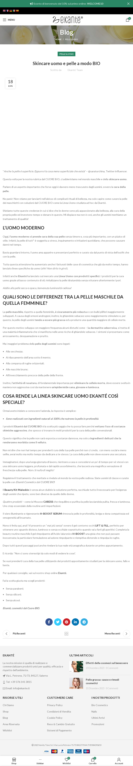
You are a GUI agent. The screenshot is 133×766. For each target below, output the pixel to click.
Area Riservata (11, 724)
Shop (6, 711)
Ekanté (62, 572)
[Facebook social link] (49, 622)
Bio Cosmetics (99, 705)
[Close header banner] (128, 3)
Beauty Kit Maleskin (16, 489)
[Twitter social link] (57, 622)
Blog (5, 717)
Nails (94, 711)
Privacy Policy (55, 705)
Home (58, 39)
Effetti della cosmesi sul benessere (107, 662)
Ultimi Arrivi (98, 717)
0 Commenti (112, 668)
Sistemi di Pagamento (59, 730)
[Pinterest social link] (66, 622)
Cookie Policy (54, 717)
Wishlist (7, 730)
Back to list (66, 633)
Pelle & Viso (71, 39)
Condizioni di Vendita (59, 711)
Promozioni (97, 724)
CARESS (48, 501)
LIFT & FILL (101, 525)
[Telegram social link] (84, 622)
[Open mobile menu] (9, 19)
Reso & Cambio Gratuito (61, 724)
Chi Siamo (8, 705)
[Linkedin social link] (75, 622)
